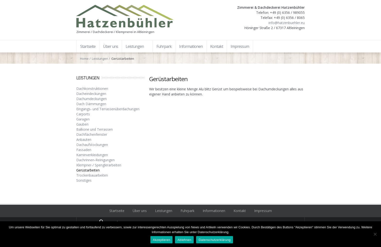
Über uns (140, 210)
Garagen (83, 119)
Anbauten (83, 139)
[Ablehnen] (374, 234)
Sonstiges (84, 180)
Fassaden (83, 149)
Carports (83, 114)
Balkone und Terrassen (94, 129)
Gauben (82, 124)
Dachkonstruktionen (92, 88)
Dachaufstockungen (92, 144)
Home (84, 58)
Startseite (116, 210)
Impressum (263, 210)
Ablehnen (184, 240)
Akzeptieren (161, 240)
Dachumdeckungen (91, 98)
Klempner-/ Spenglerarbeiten (98, 165)
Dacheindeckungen (91, 93)
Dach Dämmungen (91, 104)
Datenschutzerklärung (214, 240)
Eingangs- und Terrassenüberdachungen (107, 109)
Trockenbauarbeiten (92, 175)
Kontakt (240, 210)
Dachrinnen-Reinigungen (95, 160)
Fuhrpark (187, 210)
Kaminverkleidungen (92, 155)
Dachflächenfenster (91, 134)
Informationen (214, 210)
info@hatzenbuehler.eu (286, 22)
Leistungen (100, 58)
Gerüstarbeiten (88, 170)
